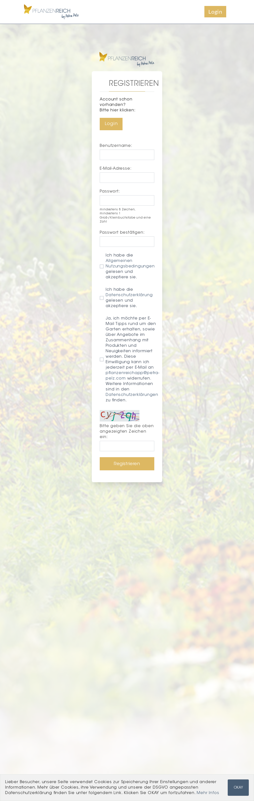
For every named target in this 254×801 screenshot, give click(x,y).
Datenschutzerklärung (129, 295)
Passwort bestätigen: (122, 233)
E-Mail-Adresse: (115, 169)
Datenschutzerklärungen (132, 395)
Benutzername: (116, 146)
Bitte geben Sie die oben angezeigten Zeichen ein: (127, 431)
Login (215, 11)
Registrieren (127, 464)
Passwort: (110, 191)
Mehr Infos (208, 793)
